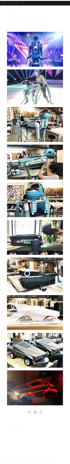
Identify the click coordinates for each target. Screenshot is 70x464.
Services (16, 3)
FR (23, 3)
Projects (3, 3)
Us (10, 3)
